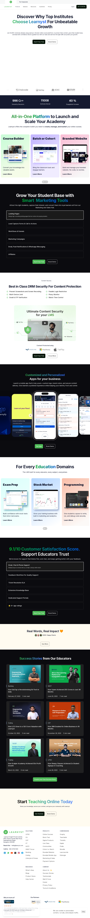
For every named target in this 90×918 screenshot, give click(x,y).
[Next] (86, 156)
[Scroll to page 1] (43, 182)
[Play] (45, 323)
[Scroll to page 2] (45, 182)
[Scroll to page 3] (47, 182)
